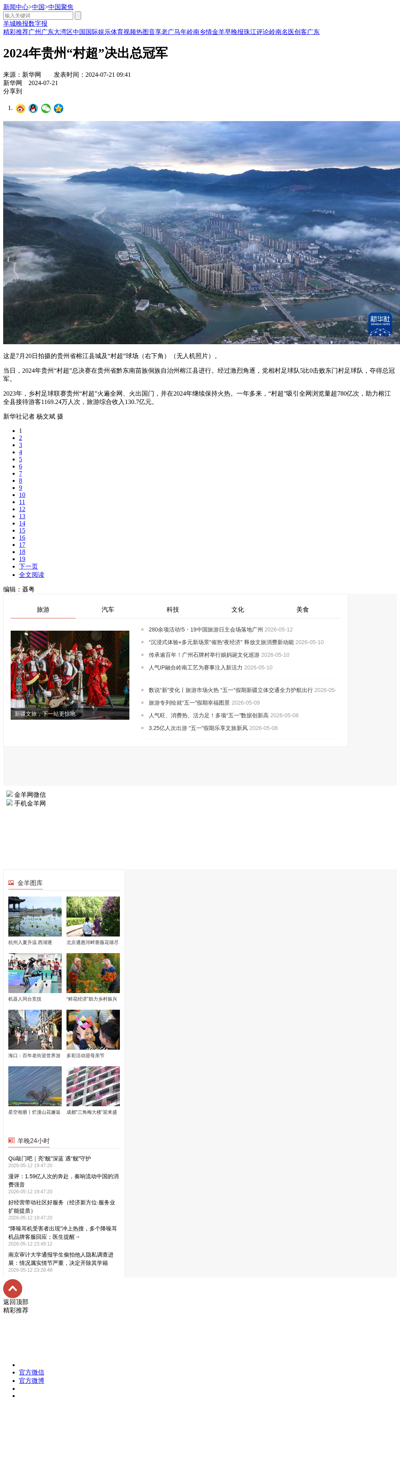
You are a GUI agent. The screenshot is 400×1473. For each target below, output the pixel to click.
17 (22, 544)
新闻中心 (15, 7)
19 (22, 558)
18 (22, 551)
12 (22, 509)
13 (22, 516)
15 (22, 530)
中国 (38, 7)
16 (22, 537)
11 (22, 502)
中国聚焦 (61, 7)
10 (22, 494)
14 (22, 523)
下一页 (28, 566)
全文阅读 (31, 574)
